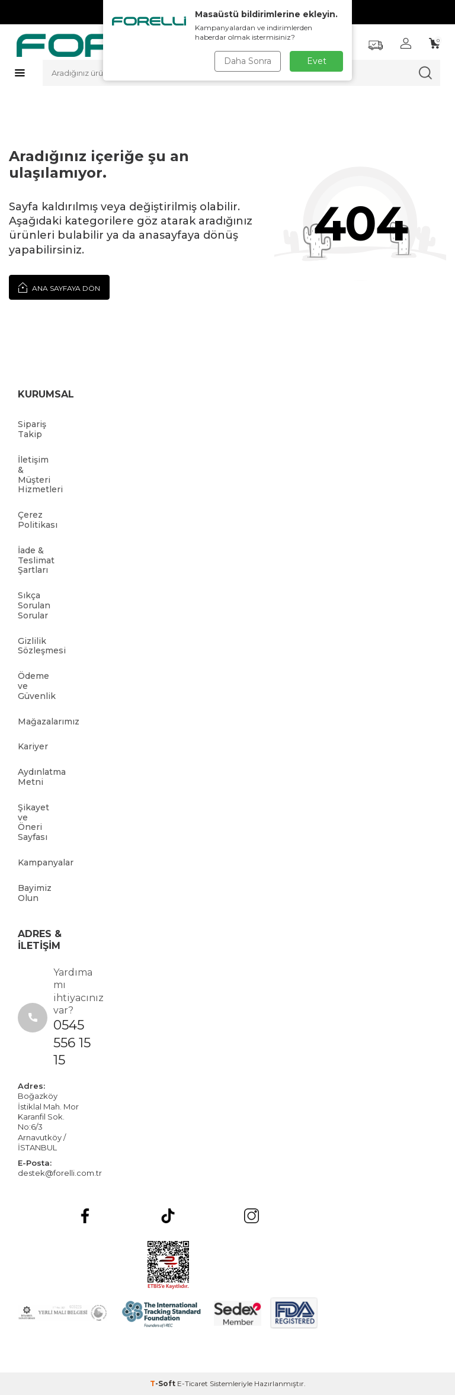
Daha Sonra (247, 61)
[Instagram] (251, 1215)
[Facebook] (85, 1215)
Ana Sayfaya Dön (59, 287)
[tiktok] (168, 1215)
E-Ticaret (192, 1383)
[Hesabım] (405, 43)
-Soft (163, 1383)
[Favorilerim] (375, 45)
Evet (316, 61)
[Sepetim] (434, 43)
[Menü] (20, 72)
